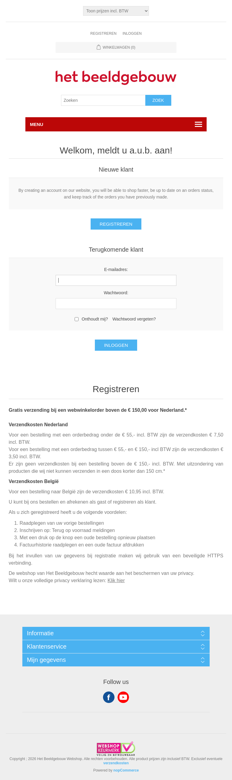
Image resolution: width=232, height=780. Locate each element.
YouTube (123, 697)
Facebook (108, 697)
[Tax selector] (116, 11)
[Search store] (103, 100)
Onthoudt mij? (95, 319)
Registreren (103, 33)
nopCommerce (126, 770)
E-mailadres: (116, 269)
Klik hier (116, 580)
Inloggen (132, 33)
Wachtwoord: (116, 292)
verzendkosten (116, 763)
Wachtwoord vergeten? (134, 319)
